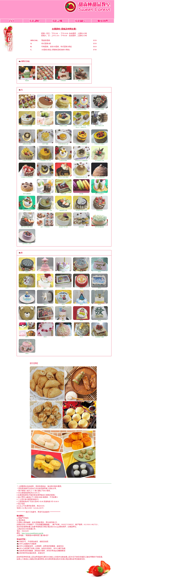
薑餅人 (45, 73)
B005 (99, 265)
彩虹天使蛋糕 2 (99, 186)
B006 (27, 281)
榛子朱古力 (81, 73)
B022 (45, 330)
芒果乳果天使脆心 (99, 137)
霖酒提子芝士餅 (63, 220)
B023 (63, 330)
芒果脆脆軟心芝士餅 (45, 153)
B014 (81, 297)
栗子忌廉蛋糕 (27, 186)
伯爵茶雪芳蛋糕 (27, 137)
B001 (27, 265)
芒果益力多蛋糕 (27, 153)
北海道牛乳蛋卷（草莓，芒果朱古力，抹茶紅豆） (81, 119)
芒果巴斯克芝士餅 (63, 137)
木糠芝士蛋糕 (63, 118)
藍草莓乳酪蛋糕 (99, 220)
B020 (99, 313)
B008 (63, 281)
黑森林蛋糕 (99, 203)
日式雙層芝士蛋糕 (45, 118)
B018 (63, 313)
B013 (63, 297)
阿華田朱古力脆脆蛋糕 (81, 153)
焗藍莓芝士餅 (63, 203)
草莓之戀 (63, 186)
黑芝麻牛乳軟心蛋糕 (81, 203)
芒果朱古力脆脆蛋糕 (81, 137)
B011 (27, 297)
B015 (99, 297)
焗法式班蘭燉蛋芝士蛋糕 (45, 203)
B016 (27, 313)
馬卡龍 (81, 186)
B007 (45, 281)
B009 (81, 281)
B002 (45, 265)
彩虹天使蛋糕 (27, 203)
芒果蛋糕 (63, 73)
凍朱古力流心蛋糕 (63, 170)
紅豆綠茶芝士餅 (99, 153)
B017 (45, 313)
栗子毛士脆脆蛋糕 (99, 170)
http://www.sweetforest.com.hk (32, 533)
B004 (81, 265)
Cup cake (27, 102)
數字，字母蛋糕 (45, 220)
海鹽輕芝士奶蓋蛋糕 (45, 186)
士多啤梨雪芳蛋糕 (81, 102)
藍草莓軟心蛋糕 (27, 236)
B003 (63, 265)
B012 (45, 297)
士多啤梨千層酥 (99, 330)
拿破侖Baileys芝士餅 (81, 170)
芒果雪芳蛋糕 (63, 153)
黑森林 (27, 73)
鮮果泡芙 (81, 220)
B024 (81, 330)
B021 (27, 330)
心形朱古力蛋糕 (99, 102)
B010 (99, 281)
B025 (27, 346)
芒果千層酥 (45, 137)
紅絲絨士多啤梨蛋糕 (27, 170)
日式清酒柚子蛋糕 (27, 118)
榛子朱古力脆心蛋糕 (27, 220)
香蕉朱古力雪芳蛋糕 (45, 170)
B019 (81, 313)
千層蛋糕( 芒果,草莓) (63, 102)
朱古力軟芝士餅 (99, 118)
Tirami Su (45, 102)
